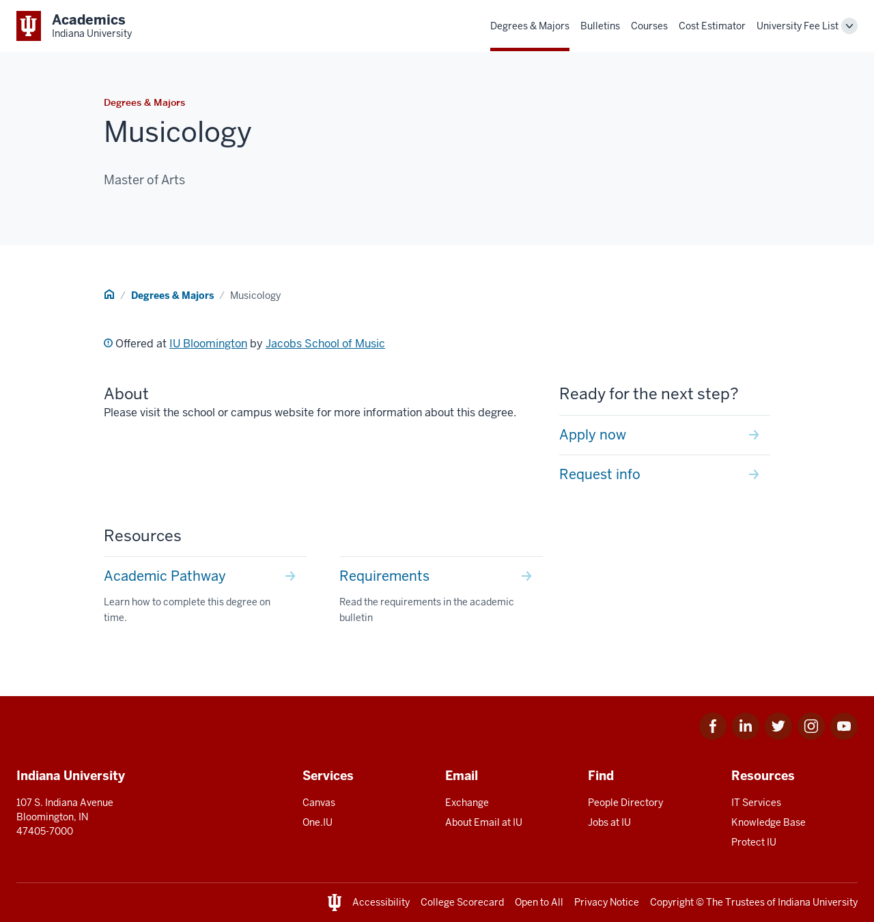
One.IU (317, 822)
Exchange (467, 802)
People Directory (625, 802)
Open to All (539, 902)
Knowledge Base (768, 822)
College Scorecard (462, 902)
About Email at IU (483, 822)
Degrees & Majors (529, 26)
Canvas (318, 802)
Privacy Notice (606, 902)
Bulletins (600, 26)
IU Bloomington (208, 343)
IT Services (756, 802)
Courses (649, 26)
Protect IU (753, 842)
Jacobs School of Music (325, 343)
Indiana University (818, 902)
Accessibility (381, 902)
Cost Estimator (712, 26)
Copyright (672, 902)
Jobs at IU (609, 822)
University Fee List (797, 26)
